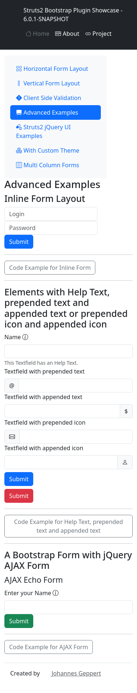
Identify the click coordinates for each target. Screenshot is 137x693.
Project (98, 34)
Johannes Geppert (71, 673)
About (67, 34)
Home (38, 34)
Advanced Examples (47, 112)
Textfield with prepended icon (44, 422)
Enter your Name (31, 593)
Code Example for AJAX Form (48, 647)
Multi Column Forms (47, 165)
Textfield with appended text (43, 397)
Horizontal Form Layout (52, 69)
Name (16, 337)
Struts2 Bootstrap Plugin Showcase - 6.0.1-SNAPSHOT (66, 14)
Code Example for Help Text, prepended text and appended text (68, 526)
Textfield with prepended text (44, 371)
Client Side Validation (48, 98)
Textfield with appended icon (43, 448)
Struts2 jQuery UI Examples (43, 131)
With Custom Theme (47, 150)
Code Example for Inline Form (50, 268)
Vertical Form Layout (48, 83)
